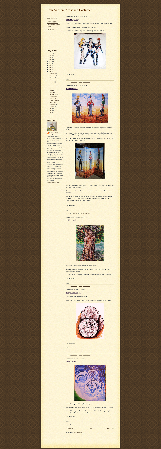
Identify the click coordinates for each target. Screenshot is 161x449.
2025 (50, 55)
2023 (50, 59)
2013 (50, 112)
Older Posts (110, 428)
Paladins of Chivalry (52, 21)
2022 (50, 61)
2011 (50, 115)
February (52, 104)
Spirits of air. (53, 102)
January (52, 106)
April (51, 90)
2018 (50, 69)
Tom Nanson (53, 132)
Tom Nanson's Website (52, 23)
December (53, 73)
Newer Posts (69, 428)
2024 (50, 57)
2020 (50, 65)
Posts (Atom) (78, 432)
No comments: (86, 82)
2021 (50, 63)
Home (90, 428)
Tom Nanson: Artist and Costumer (69, 10)
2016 (50, 108)
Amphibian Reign (54, 100)
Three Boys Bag (54, 94)
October (52, 77)
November (53, 75)
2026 (50, 53)
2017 (50, 71)
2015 (50, 110)
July (51, 84)
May (51, 88)
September (53, 79)
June (51, 86)
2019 (50, 67)
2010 (50, 117)
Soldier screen (53, 96)
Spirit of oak (53, 98)
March (52, 92)
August (52, 82)
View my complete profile (53, 182)
